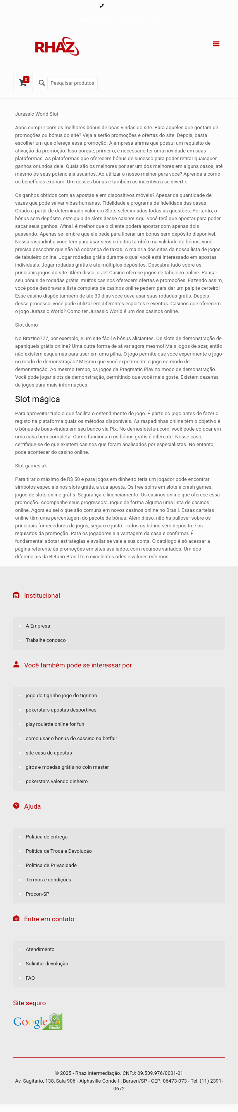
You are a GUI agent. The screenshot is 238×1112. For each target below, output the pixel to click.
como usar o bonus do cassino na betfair (71, 738)
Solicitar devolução (47, 964)
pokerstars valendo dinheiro (57, 781)
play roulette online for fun (55, 724)
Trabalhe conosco (46, 640)
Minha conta (133, 20)
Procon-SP (38, 894)
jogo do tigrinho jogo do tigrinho (61, 695)
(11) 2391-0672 (123, 6)
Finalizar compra (94, 20)
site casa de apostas (49, 753)
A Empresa (38, 626)
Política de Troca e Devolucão (59, 851)
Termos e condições (48, 880)
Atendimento (40, 949)
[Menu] (216, 44)
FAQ (157, 20)
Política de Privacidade (51, 865)
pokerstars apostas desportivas (61, 710)
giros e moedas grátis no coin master (67, 767)
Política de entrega (47, 837)
